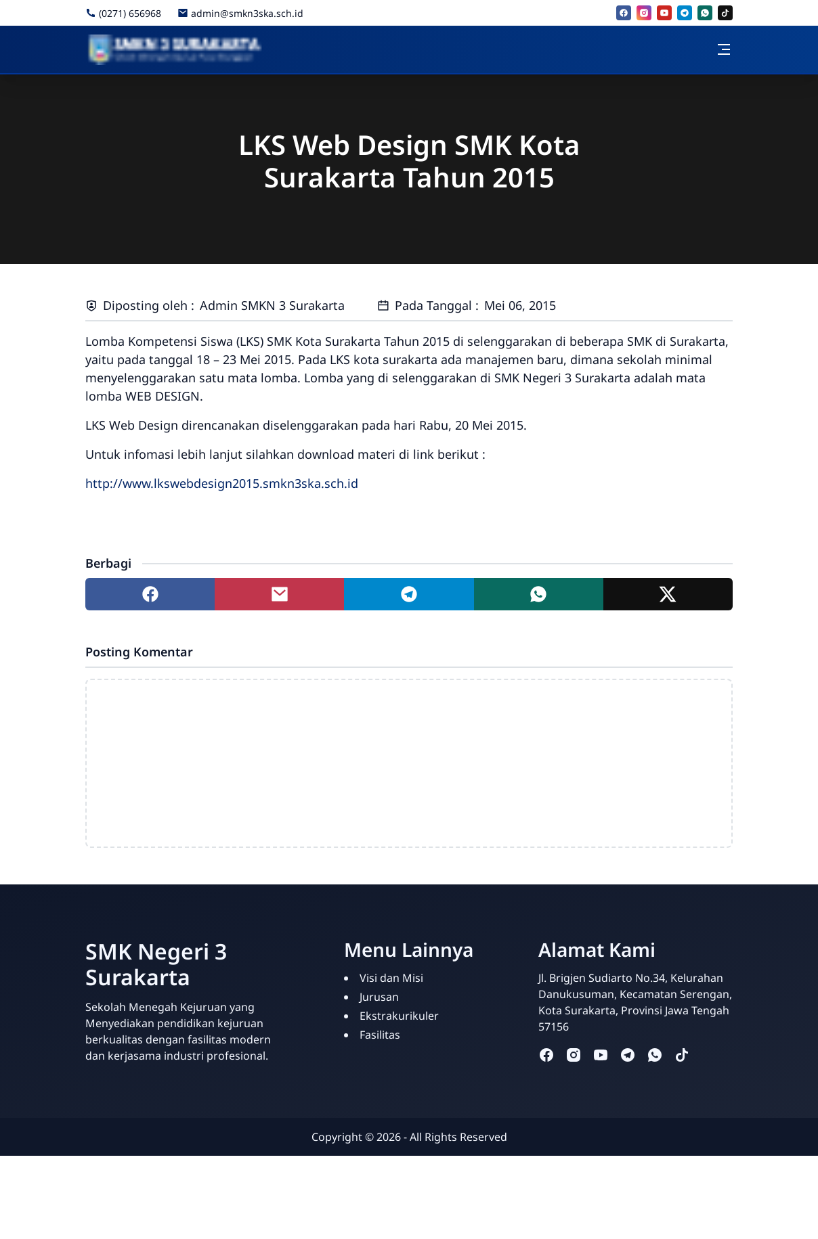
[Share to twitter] (668, 594)
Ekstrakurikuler (399, 1015)
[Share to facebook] (150, 594)
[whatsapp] (704, 12)
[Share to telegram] (408, 594)
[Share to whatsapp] (538, 594)
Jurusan (379, 996)
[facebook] (623, 12)
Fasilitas (380, 1034)
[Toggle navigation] (724, 49)
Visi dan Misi (391, 977)
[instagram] (644, 12)
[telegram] (684, 12)
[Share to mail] (279, 594)
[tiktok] (725, 12)
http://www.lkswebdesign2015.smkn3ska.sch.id (221, 483)
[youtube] (664, 12)
